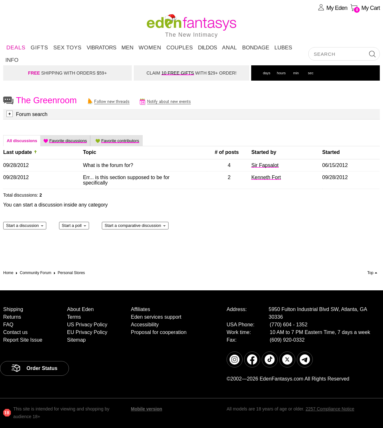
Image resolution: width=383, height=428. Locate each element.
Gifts (39, 48)
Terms (74, 317)
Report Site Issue (22, 340)
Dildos (207, 48)
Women (150, 48)
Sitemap (76, 340)
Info (12, 60)
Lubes (283, 48)
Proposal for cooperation (158, 332)
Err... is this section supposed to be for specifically (126, 180)
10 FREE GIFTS (177, 73)
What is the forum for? (108, 165)
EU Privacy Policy (87, 332)
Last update (17, 152)
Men (127, 48)
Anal (229, 48)
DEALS (16, 48)
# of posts (227, 152)
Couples (179, 48)
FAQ (8, 324)
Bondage (255, 48)
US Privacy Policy (87, 324)
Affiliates (140, 309)
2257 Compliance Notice (329, 408)
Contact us (15, 332)
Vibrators (101, 48)
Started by (263, 152)
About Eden (80, 309)
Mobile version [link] (146, 408)
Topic (89, 152)
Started (331, 152)
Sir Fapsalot (264, 165)
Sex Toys (67, 48)
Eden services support (156, 317)
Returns (12, 317)
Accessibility (145, 324)
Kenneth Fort (266, 177)
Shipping (13, 309)
